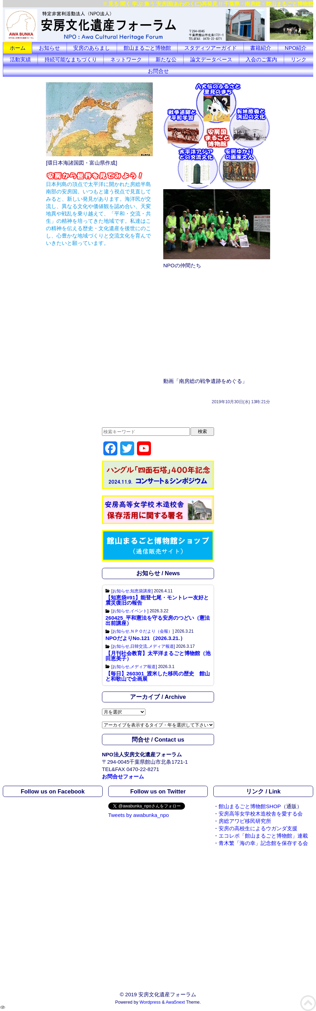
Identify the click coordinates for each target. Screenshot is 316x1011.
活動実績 (20, 59)
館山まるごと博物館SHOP (250, 806)
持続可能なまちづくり (70, 59)
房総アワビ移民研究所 (245, 821)
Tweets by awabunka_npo (138, 815)
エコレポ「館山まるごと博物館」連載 (263, 836)
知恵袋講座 (140, 591)
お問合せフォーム (123, 776)
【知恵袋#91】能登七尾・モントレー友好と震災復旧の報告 (157, 600)
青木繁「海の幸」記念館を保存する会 (263, 843)
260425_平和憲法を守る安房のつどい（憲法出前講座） (157, 620)
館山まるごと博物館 (147, 48)
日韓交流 (138, 646)
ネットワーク (126, 59)
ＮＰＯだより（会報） (151, 631)
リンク (299, 59)
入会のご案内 (261, 59)
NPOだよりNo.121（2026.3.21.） (145, 638)
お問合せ (158, 71)
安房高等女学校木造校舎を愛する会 (261, 814)
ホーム (18, 48)
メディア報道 (161, 646)
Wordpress (149, 1002)
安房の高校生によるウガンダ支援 (258, 828)
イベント (138, 610)
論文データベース (211, 59)
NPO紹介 (296, 48)
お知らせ (49, 48)
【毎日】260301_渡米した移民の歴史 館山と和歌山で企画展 (157, 676)
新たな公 (166, 59)
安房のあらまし (91, 48)
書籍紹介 (260, 48)
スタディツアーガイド (210, 48)
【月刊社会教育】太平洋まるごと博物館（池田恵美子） (158, 655)
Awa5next (175, 1002)
